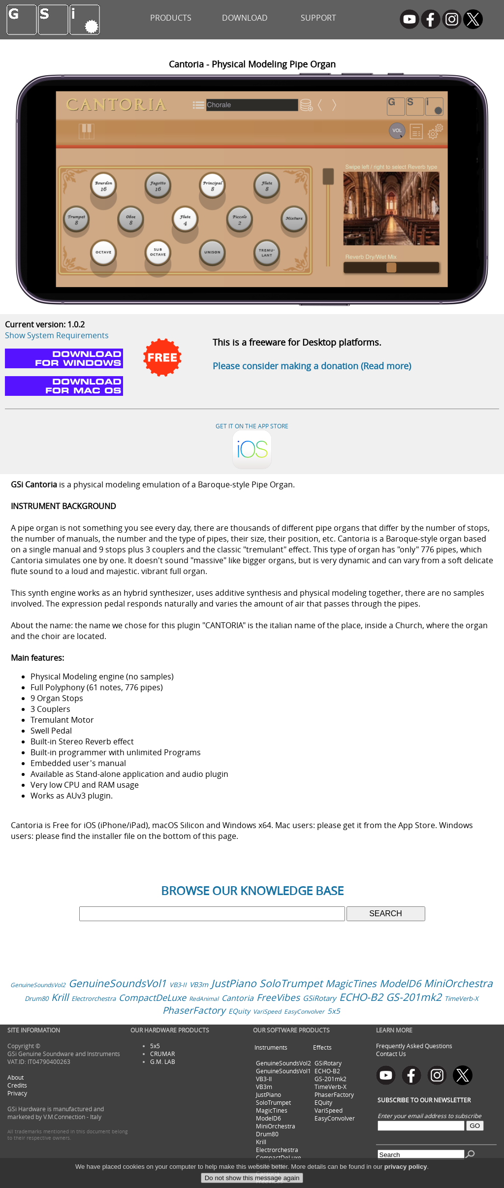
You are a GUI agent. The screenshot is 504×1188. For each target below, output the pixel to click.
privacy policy (405, 1180)
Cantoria (237, 998)
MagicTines (351, 983)
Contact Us (391, 1054)
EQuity (239, 1011)
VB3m (198, 984)
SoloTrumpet (290, 983)
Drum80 (36, 998)
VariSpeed (267, 1011)
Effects (322, 1047)
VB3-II (178, 984)
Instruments (270, 1047)
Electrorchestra (93, 998)
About (15, 1077)
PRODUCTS (170, 17)
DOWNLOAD (245, 17)
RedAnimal (204, 998)
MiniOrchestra (458, 983)
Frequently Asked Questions (414, 1046)
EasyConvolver (304, 1011)
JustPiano (233, 983)
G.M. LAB (162, 1061)
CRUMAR (162, 1054)
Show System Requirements (57, 335)
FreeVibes (278, 997)
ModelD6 (400, 983)
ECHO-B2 (361, 997)
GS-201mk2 (413, 997)
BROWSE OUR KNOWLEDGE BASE (252, 891)
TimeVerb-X (461, 998)
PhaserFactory (193, 1010)
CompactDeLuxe (152, 997)
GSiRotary (319, 998)
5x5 (333, 1011)
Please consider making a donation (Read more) (312, 366)
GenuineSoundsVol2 (37, 985)
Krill (59, 997)
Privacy (17, 1093)
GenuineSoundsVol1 (117, 983)
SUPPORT (318, 17)
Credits (17, 1085)
